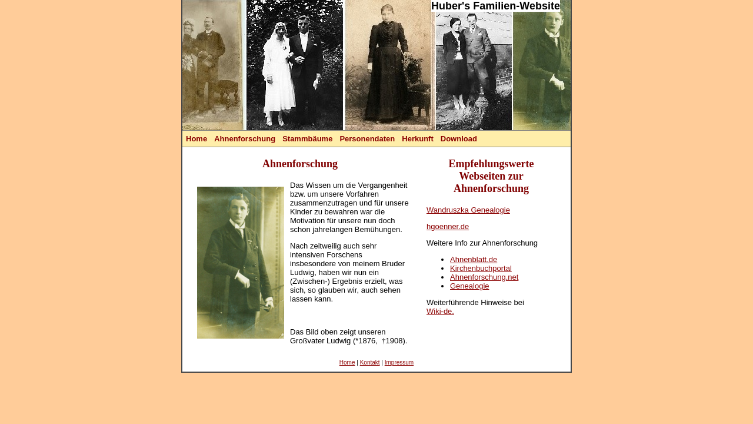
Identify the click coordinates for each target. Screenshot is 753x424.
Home (196, 138)
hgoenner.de (448, 226)
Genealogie (469, 285)
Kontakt (370, 362)
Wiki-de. (440, 311)
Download (459, 138)
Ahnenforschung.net (484, 277)
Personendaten (367, 138)
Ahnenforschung (244, 138)
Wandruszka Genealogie (468, 210)
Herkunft (417, 138)
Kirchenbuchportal (481, 268)
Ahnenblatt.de (473, 259)
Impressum (399, 362)
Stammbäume (307, 138)
